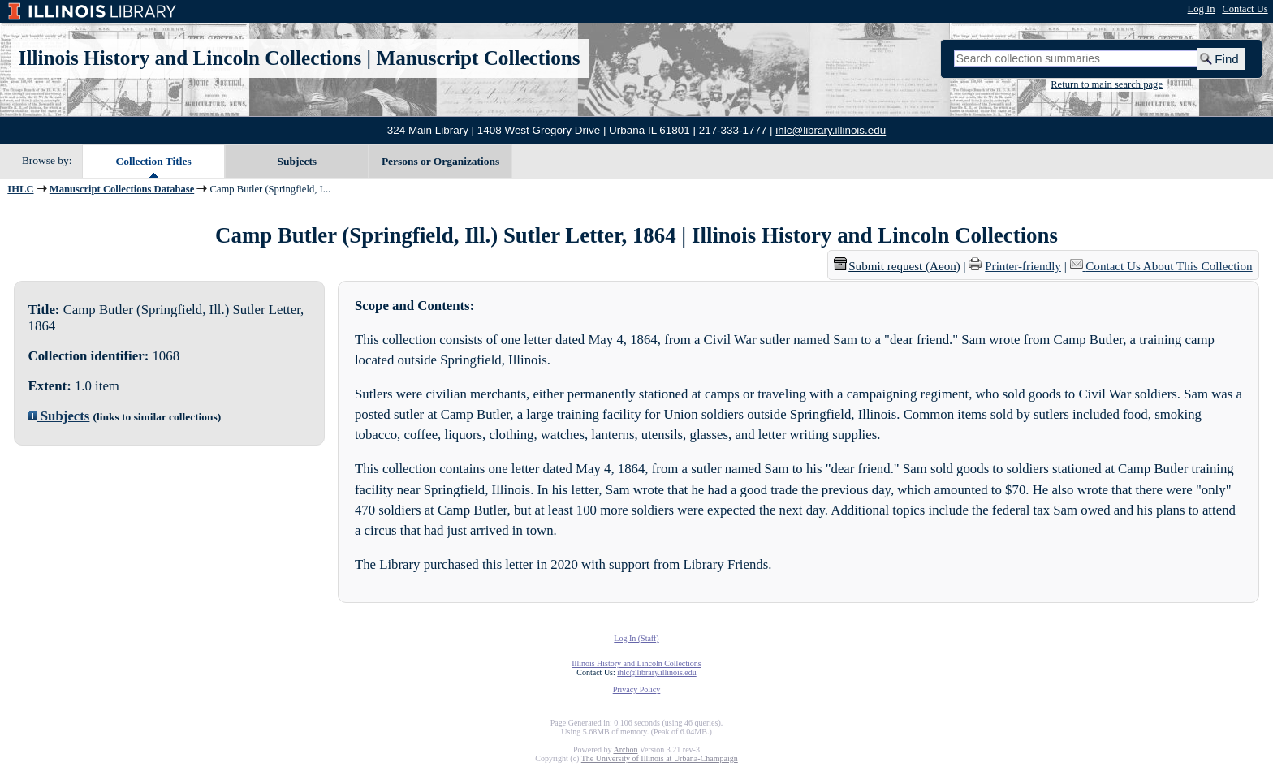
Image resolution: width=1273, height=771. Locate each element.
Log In (1201, 9)
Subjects (297, 161)
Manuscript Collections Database (122, 189)
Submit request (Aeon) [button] (897, 266)
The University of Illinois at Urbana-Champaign (659, 758)
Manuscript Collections (478, 58)
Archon (625, 749)
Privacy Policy (637, 689)
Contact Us (1244, 9)
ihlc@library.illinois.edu (830, 130)
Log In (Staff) (636, 638)
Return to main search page (1107, 84)
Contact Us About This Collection (1168, 266)
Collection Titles (154, 161)
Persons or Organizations (440, 161)
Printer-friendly (1023, 266)
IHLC (20, 189)
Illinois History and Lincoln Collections (190, 58)
